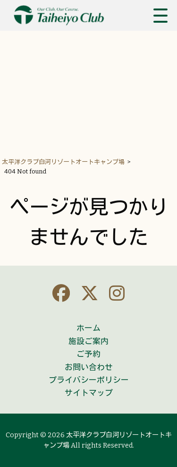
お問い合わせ (89, 367)
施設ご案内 (88, 341)
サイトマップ (89, 393)
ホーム (88, 328)
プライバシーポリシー (89, 380)
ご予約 (88, 354)
